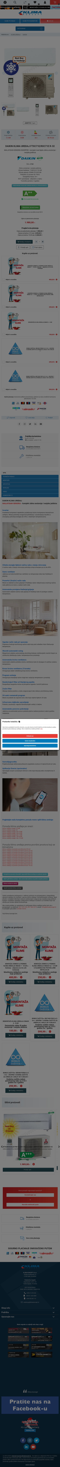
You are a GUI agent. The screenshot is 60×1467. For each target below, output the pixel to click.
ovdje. (41, 729)
